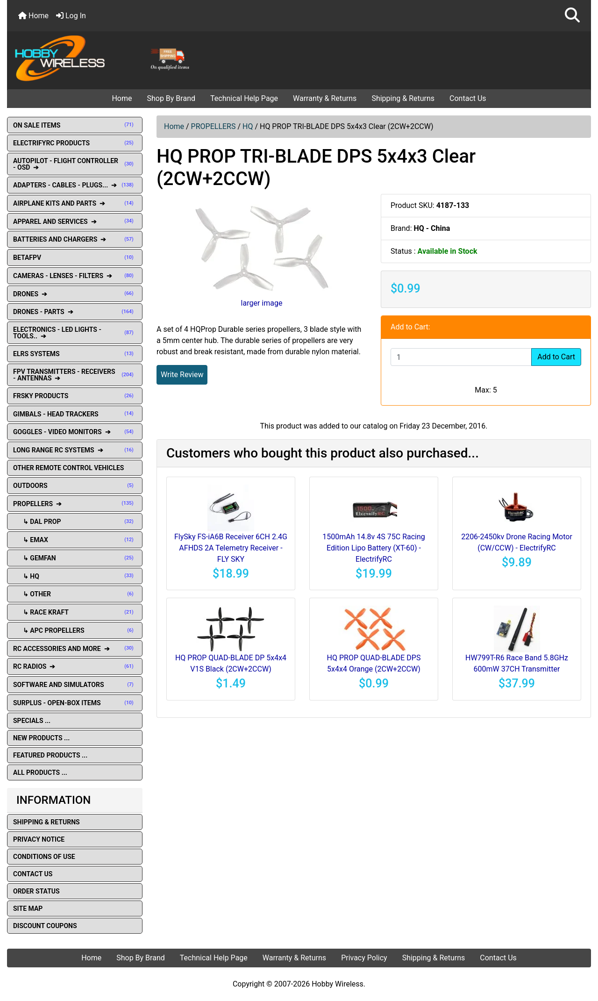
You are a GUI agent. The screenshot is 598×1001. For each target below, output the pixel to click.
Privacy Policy (364, 957)
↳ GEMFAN (74, 558)
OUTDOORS (74, 485)
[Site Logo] (104, 58)
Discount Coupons (45, 926)
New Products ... (41, 738)
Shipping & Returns (402, 98)
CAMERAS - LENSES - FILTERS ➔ (74, 275)
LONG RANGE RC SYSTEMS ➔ (74, 450)
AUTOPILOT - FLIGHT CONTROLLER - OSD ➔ (74, 164)
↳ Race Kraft (74, 612)
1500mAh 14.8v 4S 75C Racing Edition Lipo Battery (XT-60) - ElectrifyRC (373, 548)
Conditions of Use (44, 856)
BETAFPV (74, 257)
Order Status (36, 891)
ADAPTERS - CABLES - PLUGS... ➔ (74, 185)
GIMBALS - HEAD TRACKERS (74, 414)
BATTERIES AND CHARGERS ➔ (74, 239)
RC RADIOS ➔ (74, 666)
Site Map (28, 908)
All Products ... (40, 772)
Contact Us (467, 98)
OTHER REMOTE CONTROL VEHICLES (68, 468)
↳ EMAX (74, 539)
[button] (572, 16)
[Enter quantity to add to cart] (461, 357)
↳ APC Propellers (74, 630)
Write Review (182, 374)
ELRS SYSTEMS (74, 354)
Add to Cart (556, 356)
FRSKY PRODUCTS (74, 396)
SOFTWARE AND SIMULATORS (74, 684)
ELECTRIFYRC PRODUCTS (74, 143)
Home (33, 15)
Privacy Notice (38, 839)
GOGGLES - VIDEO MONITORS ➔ (74, 432)
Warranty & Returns (324, 98)
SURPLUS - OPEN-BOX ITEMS (74, 703)
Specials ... (31, 720)
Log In (71, 15)
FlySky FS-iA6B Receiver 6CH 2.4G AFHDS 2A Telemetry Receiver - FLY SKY (230, 548)
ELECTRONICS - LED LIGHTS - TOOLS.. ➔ (74, 333)
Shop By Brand (171, 98)
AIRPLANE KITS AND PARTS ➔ (74, 203)
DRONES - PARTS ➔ (74, 311)
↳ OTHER (74, 594)
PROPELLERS (213, 126)
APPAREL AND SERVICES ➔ (74, 221)
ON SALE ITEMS (74, 125)
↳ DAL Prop (74, 521)
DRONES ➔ (74, 294)
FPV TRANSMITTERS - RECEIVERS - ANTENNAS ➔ (74, 375)
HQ (247, 126)
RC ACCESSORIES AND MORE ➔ (74, 648)
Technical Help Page (244, 98)
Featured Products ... (50, 755)
